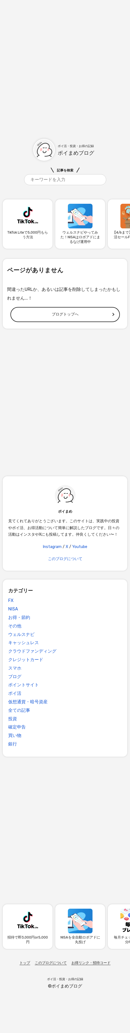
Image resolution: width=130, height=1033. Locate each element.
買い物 (14, 735)
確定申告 (17, 727)
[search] (65, 179)
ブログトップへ (65, 314)
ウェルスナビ (21, 634)
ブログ (14, 676)
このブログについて (65, 558)
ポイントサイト (23, 684)
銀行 (12, 744)
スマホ (14, 668)
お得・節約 (19, 617)
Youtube (79, 546)
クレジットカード (25, 659)
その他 (14, 626)
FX (10, 600)
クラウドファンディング (32, 651)
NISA (13, 609)
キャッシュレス (23, 642)
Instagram (52, 546)
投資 (12, 718)
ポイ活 (14, 693)
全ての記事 (19, 710)
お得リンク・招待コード (91, 963)
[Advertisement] (65, 65)
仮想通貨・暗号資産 (28, 701)
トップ (24, 963)
